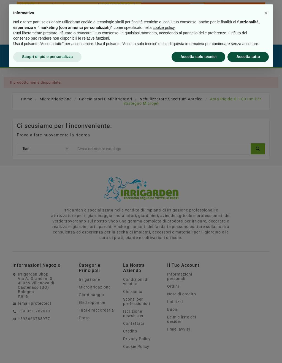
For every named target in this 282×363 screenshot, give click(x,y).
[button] (266, 304)
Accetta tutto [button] (248, 348)
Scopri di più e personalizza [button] (47, 348)
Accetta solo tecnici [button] (198, 348)
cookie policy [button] (164, 319)
